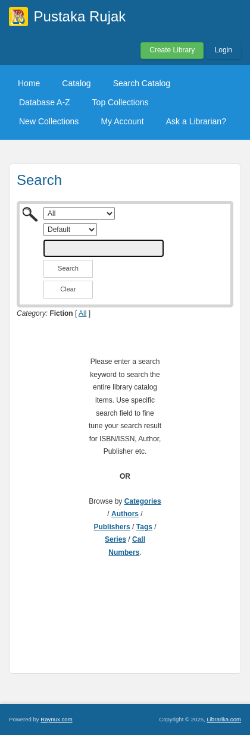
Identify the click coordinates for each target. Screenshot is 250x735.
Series (115, 539)
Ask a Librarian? (196, 121)
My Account (122, 121)
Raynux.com (56, 719)
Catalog (76, 83)
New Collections (49, 121)
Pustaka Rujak (80, 16)
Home (29, 83)
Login (223, 50)
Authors (125, 514)
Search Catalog (142, 83)
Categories (142, 501)
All (82, 313)
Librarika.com (224, 719)
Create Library (172, 50)
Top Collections (120, 102)
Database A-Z (44, 102)
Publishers (111, 527)
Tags (144, 527)
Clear (68, 289)
